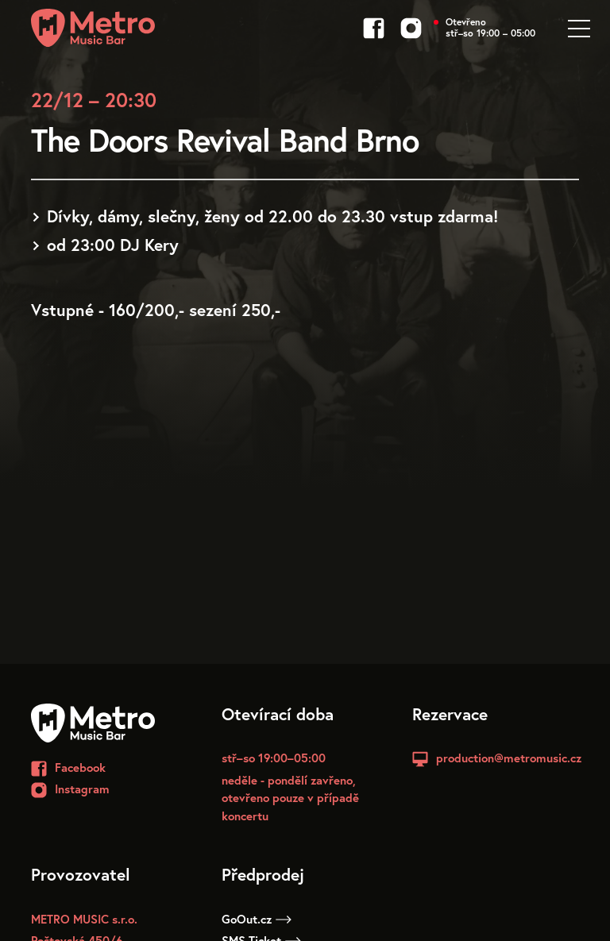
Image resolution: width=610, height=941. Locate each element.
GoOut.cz (256, 919)
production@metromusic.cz (508, 758)
